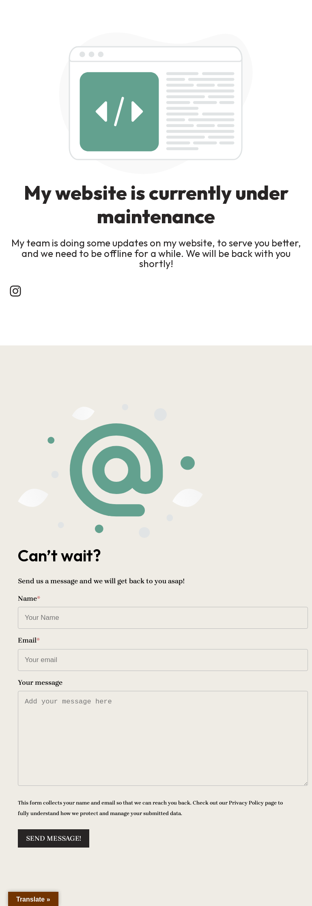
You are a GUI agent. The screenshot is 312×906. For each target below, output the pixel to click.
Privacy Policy (246, 803)
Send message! (53, 838)
